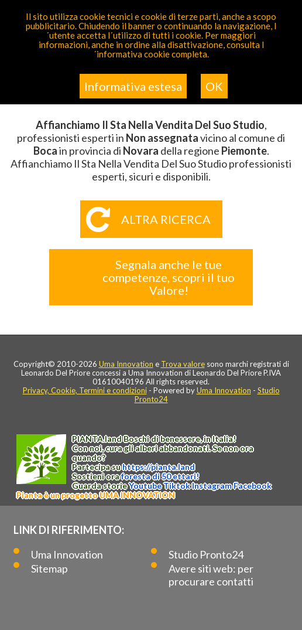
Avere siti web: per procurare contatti (211, 575)
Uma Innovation (126, 364)
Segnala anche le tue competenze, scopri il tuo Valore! (168, 277)
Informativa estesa (133, 86)
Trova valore (183, 364)
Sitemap (49, 568)
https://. (158, 467)
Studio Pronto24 (206, 554)
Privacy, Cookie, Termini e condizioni (85, 390)
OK (214, 86)
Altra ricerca (166, 219)
